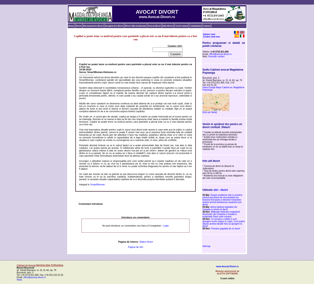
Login (166, 225)
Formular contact (216, 56)
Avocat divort (154, 25)
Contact (207, 25)
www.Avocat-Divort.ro (227, 266)
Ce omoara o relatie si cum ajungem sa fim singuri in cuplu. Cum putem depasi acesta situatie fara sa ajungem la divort (224, 222)
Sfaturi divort (146, 241)
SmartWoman (97, 184)
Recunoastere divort (93, 25)
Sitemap (207, 246)
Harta (19, 280)
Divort (78, 25)
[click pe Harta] (210, 112)
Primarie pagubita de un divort (225, 228)
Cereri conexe (181, 25)
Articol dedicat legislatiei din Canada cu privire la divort (220, 208)
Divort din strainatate (136, 25)
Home (71, 25)
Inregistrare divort (114, 25)
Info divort (167, 25)
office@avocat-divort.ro (220, 54)
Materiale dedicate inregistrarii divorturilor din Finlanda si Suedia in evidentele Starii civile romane (221, 214)
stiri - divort (220, 189)
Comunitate (195, 25)
